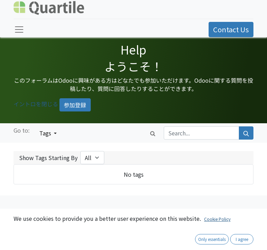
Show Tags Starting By (48, 157)
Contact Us (231, 29)
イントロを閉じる (36, 104)
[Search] (246, 133)
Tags (45, 133)
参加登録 (75, 105)
